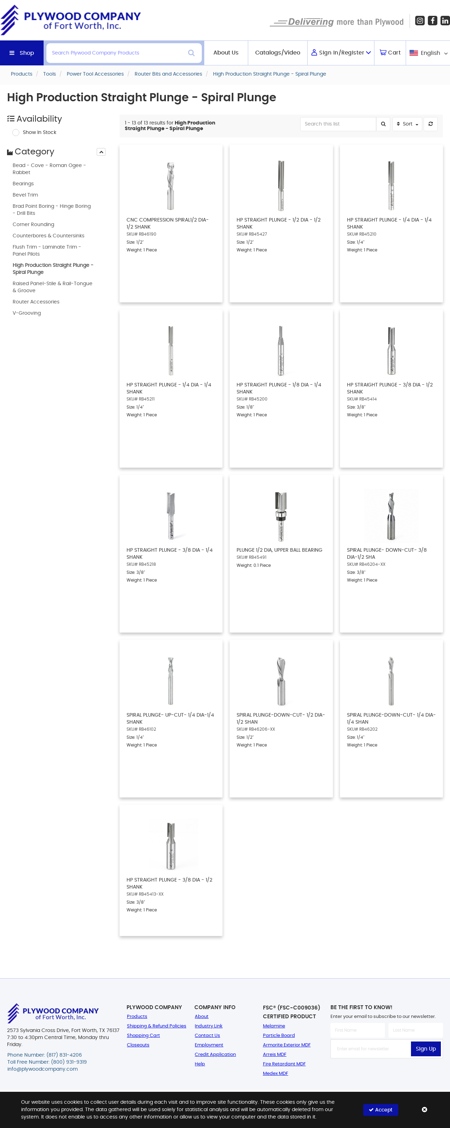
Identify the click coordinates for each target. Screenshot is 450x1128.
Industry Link (209, 1026)
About (201, 1016)
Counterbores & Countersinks (48, 235)
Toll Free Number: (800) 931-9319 (47, 1062)
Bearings (23, 183)
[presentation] (101, 152)
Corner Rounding (33, 224)
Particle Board (279, 1035)
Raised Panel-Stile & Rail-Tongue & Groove (52, 287)
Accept (380, 1110)
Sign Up (426, 1049)
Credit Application (215, 1054)
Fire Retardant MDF (284, 1064)
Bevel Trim (25, 195)
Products (137, 1016)
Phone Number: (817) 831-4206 (44, 1055)
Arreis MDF (275, 1054)
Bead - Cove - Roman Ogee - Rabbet (49, 169)
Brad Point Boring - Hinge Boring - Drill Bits (52, 210)
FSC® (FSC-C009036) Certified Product (291, 1012)
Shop (27, 53)
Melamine (274, 1026)
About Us (226, 53)
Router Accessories (36, 302)
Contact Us (207, 1035)
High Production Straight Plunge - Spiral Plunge (53, 269)
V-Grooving (27, 313)
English (430, 53)
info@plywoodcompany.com (42, 1069)
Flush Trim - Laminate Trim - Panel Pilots (47, 251)
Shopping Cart (143, 1035)
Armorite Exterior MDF (287, 1045)
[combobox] (428, 53)
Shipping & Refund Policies (156, 1026)
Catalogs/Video (277, 53)
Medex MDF (275, 1073)
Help (200, 1064)
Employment (209, 1045)
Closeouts (138, 1045)
